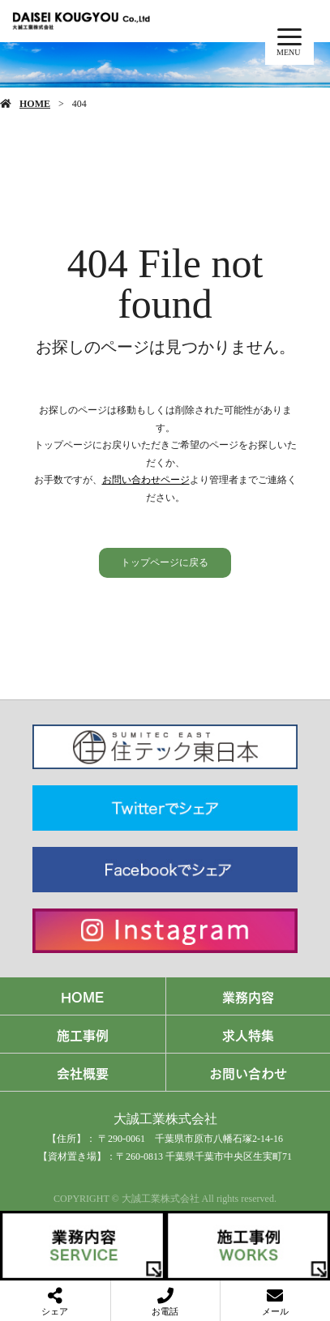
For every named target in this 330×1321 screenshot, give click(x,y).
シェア (54, 1311)
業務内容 (248, 996)
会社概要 (83, 1072)
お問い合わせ (248, 1072)
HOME (34, 103)
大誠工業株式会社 (165, 1119)
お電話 (165, 1311)
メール (275, 1311)
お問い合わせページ (146, 479)
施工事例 (83, 1034)
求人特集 (248, 1034)
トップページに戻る (164, 562)
